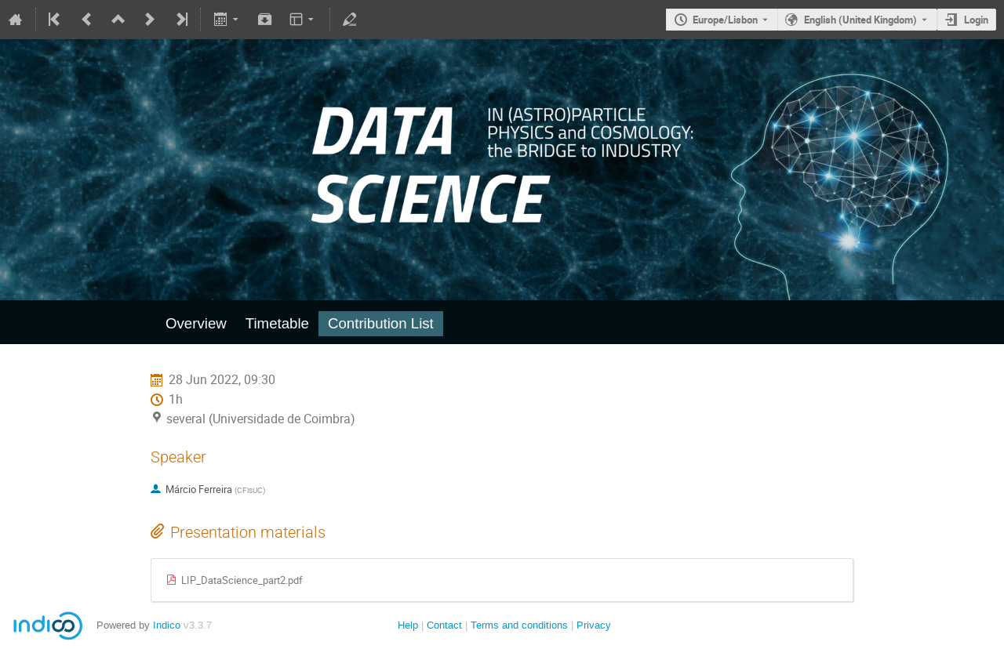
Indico (166, 625)
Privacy (594, 625)
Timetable (277, 323)
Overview (196, 323)
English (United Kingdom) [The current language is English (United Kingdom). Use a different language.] (860, 20)
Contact (444, 625)
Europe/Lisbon (725, 20)
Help (408, 625)
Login (976, 20)
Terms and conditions (519, 625)
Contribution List (381, 323)
